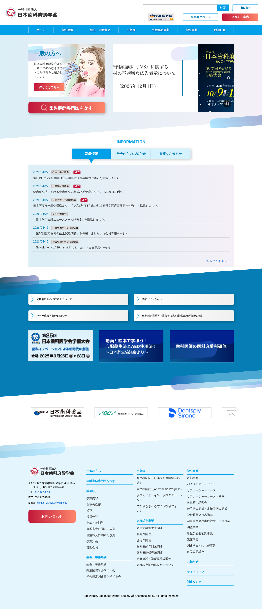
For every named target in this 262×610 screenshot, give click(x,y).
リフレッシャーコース (201, 491)
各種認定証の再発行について (155, 566)
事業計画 (92, 542)
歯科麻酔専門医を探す (67, 107)
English (245, 7)
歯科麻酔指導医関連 (150, 553)
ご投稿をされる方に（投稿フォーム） (158, 510)
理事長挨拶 (93, 505)
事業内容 (92, 499)
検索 (223, 7)
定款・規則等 (95, 524)
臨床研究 (192, 540)
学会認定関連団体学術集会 (103, 577)
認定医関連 (144, 541)
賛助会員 (92, 548)
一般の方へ (93, 472)
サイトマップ (195, 573)
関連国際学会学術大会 (100, 571)
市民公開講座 (195, 553)
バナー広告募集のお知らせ (56, 316)
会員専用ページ (201, 17)
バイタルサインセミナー (203, 485)
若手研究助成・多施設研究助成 (207, 510)
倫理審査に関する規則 (100, 530)
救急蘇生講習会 (197, 503)
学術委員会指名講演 (200, 516)
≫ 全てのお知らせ (218, 261)
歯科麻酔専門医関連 (150, 547)
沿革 (89, 511)
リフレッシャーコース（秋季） (207, 497)
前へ (118, 78)
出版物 (131, 30)
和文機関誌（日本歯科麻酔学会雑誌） (158, 481)
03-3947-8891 (42, 493)
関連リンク (194, 583)
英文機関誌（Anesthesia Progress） (160, 490)
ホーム (41, 30)
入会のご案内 (240, 17)
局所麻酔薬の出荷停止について (59, 299)
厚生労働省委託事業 (200, 534)
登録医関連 (144, 535)
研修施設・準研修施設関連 (154, 560)
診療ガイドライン (156, 299)
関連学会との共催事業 (201, 546)
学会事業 (191, 30)
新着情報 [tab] (91, 154)
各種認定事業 (160, 30)
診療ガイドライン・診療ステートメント (160, 499)
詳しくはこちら (49, 87)
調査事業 (192, 528)
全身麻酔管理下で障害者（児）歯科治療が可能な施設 (179, 316)
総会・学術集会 (100, 30)
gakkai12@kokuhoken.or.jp (52, 503)
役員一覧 (92, 517)
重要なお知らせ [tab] (170, 154)
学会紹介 (67, 30)
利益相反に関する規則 (100, 536)
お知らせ (219, 30)
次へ (228, 78)
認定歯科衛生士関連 (150, 529)
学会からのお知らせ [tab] (131, 154)
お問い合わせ (52, 517)
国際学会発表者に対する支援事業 (208, 522)
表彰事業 (192, 479)
